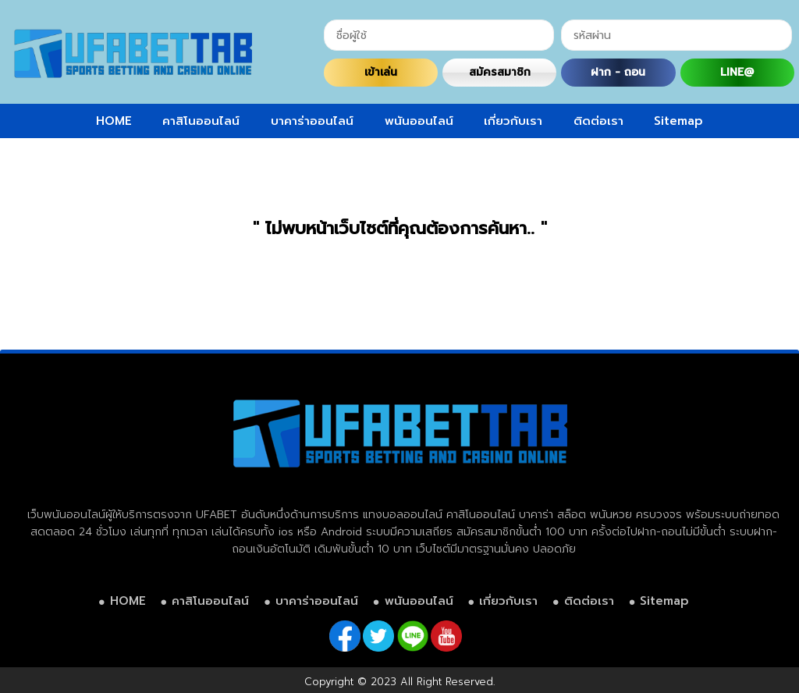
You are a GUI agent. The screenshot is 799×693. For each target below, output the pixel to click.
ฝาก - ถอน (618, 72)
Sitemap (678, 121)
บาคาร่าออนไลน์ (312, 121)
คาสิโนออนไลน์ (201, 121)
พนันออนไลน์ (419, 121)
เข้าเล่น (380, 72)
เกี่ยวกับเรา (513, 121)
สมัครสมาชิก (500, 72)
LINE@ (737, 72)
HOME (114, 121)
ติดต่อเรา (598, 121)
